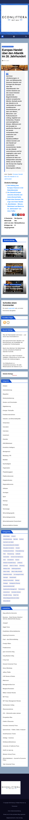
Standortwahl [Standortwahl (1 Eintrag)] (13, 577)
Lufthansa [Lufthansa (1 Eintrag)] (19, 562)
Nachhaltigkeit (7, 463)
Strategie (5, 504)
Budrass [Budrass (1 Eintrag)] (21, 539)
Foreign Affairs (7, 643)
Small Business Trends (9, 733)
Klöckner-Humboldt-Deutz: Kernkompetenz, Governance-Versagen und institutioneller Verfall (14, 289)
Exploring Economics (9, 635)
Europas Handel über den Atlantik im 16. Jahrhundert (14, 53)
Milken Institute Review (9, 692)
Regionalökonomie (8, 484)
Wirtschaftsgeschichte (7, 46)
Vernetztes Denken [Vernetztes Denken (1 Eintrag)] (16, 592)
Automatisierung (7, 390)
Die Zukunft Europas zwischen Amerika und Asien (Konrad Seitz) (14, 195)
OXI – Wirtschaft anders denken (12, 713)
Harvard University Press (10, 664)
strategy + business (8, 738)
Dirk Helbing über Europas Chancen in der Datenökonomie (15, 188)
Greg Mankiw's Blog (8, 655)
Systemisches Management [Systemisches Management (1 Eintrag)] (10, 589)
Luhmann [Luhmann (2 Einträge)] (5, 565)
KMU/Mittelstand (7, 443)
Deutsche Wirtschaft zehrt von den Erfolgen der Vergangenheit (9, 222)
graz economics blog (8, 651)
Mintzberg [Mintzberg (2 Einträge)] (21, 565)
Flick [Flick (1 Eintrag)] (4, 553)
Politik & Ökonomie (8, 721)
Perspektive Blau (7, 717)
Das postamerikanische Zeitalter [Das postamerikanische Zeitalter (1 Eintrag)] (11, 545)
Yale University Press (9, 764)
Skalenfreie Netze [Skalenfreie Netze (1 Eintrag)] (7, 574)
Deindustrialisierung (8, 398)
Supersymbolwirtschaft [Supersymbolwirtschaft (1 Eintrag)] (8, 586)
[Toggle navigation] (14, 36)
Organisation (6, 468)
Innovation (6, 427)
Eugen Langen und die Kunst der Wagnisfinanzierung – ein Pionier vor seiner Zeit (14, 272)
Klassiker (5, 439)
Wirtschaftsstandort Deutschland (12, 521)
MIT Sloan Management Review (12, 701)
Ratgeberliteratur (7, 480)
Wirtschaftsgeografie (8, 513)
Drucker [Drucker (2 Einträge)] (18, 548)
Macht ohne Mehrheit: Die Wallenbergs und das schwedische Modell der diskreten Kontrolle (14, 350)
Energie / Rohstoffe (8, 410)
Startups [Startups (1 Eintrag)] (17, 580)
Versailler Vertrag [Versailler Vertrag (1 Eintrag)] (7, 595)
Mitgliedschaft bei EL (11, 817)
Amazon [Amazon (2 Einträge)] (13, 536)
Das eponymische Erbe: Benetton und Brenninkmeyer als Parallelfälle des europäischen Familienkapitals (13, 342)
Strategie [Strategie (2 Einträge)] (5, 583)
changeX (5, 623)
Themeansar (14, 806)
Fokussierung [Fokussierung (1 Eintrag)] (10, 553)
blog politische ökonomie (10, 613)
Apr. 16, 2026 (9, 256)
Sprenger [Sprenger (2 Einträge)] (5, 577)
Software (5, 488)
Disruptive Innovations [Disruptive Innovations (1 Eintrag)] (8, 548)
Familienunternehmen (9, 414)
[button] (26, 36)
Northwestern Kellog (8, 705)
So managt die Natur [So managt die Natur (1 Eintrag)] (19, 574)
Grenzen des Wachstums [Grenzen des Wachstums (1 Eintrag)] (17, 556)
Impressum (22, 814)
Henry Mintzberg (7, 668)
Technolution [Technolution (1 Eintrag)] (21, 589)
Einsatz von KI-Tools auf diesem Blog (11, 814)
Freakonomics (7, 647)
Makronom (6, 680)
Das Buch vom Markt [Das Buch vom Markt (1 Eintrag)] (8, 542)
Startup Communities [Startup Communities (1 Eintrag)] (8, 580)
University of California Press (11, 746)
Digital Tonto (6, 627)
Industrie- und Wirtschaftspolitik (11, 418)
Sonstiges (5, 492)
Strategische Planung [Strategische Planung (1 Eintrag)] (15, 583)
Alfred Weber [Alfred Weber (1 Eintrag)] (6, 536)
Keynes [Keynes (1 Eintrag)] (17, 559)
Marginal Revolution (8, 688)
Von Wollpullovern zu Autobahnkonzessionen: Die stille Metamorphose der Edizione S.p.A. (13, 365)
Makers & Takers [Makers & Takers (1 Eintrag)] (14, 565)
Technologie (6, 509)
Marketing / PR (7, 455)
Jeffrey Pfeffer (7, 672)
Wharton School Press (9, 754)
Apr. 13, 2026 (9, 291)
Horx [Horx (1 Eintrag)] (4, 559)
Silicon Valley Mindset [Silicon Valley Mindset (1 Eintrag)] (17, 571)
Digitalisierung (7, 406)
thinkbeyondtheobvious (9, 742)
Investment (6, 435)
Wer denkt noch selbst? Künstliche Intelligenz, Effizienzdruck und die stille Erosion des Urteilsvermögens (14, 357)
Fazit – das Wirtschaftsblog (10, 639)
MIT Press (6, 696)
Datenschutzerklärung (16, 810)
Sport (4, 496)
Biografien (6, 394)
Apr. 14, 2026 (9, 273)
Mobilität (5, 459)
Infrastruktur (6, 422)
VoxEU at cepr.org (8, 750)
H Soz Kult (6, 660)
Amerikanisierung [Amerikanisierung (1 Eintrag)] (7, 539)
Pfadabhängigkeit (8, 472)
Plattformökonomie (8, 476)
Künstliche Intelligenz (9, 447)
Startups (5, 500)
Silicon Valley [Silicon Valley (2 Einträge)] (6, 571)
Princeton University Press (10, 725)
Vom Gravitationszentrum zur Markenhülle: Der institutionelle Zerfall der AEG (14, 254)
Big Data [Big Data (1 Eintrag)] (16, 539)
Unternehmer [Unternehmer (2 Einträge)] (6, 592)
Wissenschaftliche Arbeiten (10, 525)
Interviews (6, 431)
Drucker (17, 256)
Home (9, 810)
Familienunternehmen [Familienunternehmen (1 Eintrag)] (8, 551)
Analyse (6, 249)
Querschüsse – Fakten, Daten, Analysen (14, 729)
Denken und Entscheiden (10, 402)
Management (6, 451)
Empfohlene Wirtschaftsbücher (11, 631)
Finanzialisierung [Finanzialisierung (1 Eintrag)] (20, 551)
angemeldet (11, 308)
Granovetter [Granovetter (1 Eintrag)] (6, 556)
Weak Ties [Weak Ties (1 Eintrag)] (15, 595)
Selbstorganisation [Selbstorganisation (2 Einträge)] (16, 568)
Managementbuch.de (9, 684)
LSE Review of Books (9, 676)
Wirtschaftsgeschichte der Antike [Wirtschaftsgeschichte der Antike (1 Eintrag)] (11, 598)
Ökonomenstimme (8, 709)
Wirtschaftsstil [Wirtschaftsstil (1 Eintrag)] (6, 601)
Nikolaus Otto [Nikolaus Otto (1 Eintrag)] (6, 568)
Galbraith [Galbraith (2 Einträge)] (18, 553)
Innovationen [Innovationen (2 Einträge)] (10, 559)
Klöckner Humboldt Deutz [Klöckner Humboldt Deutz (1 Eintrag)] (9, 562)
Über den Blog (19, 817)
